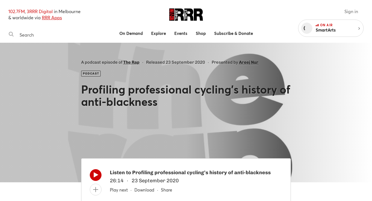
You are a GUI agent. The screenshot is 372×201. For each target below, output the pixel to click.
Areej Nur (249, 62)
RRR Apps (52, 17)
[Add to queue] (96, 189)
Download (144, 190)
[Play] (96, 176)
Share (166, 190)
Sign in (351, 11)
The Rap (131, 62)
